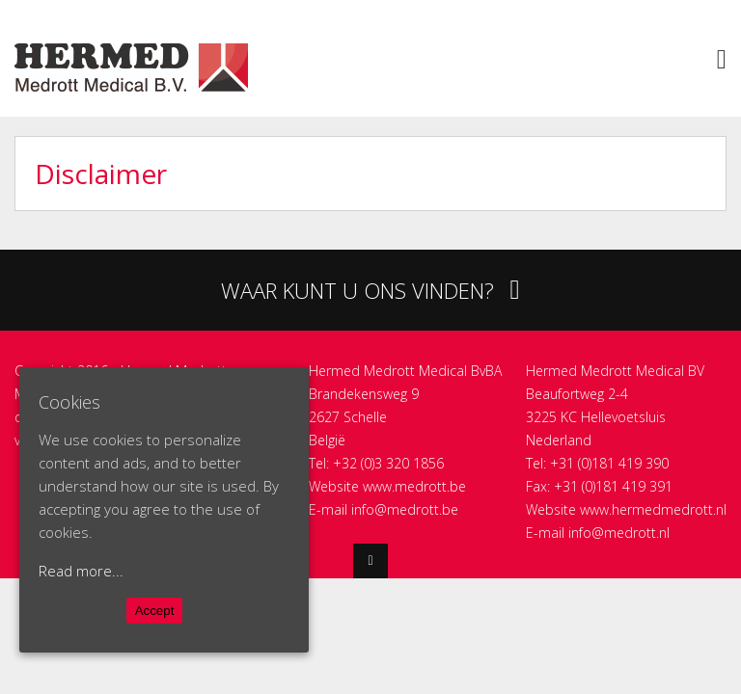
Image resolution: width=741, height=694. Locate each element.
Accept (155, 610)
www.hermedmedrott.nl (653, 509)
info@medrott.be (404, 509)
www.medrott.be (414, 486)
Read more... (81, 570)
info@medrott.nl (619, 532)
